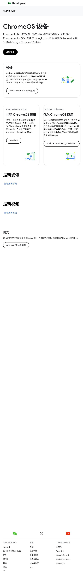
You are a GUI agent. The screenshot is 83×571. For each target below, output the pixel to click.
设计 (9, 68)
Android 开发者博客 (16, 245)
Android (6, 547)
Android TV (60, 563)
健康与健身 (34, 555)
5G (31, 567)
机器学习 (33, 551)
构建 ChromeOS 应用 (21, 115)
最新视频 (11, 204)
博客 (5, 567)
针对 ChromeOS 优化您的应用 (61, 143)
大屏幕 (59, 547)
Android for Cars (63, 559)
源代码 (5, 559)
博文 (6, 232)
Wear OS (60, 551)
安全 (5, 555)
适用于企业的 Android (12, 551)
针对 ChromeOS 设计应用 (22, 91)
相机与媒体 (34, 559)
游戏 (31, 547)
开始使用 (10, 52)
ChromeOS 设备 (26, 26)
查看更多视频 (10, 212)
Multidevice (10, 11)
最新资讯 (11, 175)
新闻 (5, 563)
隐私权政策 (34, 563)
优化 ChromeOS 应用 (58, 115)
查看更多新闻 (10, 183)
